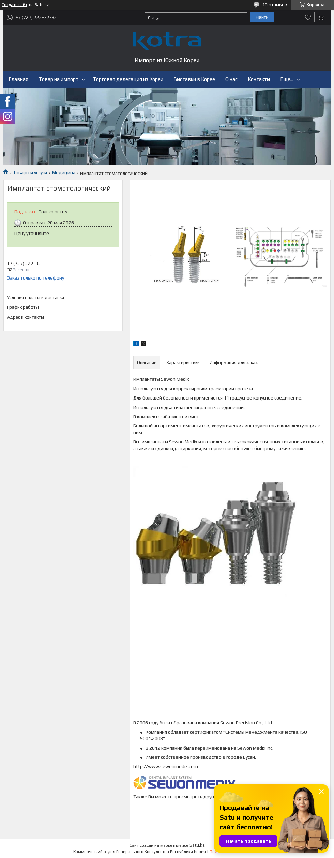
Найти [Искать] (262, 17)
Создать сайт (14, 4)
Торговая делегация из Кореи (128, 79)
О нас (231, 79)
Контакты (259, 79)
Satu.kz (197, 845)
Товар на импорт (58, 79)
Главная (18, 79)
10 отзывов (274, 4)
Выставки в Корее (194, 79)
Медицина (63, 172)
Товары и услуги (30, 172)
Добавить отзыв (308, 17)
